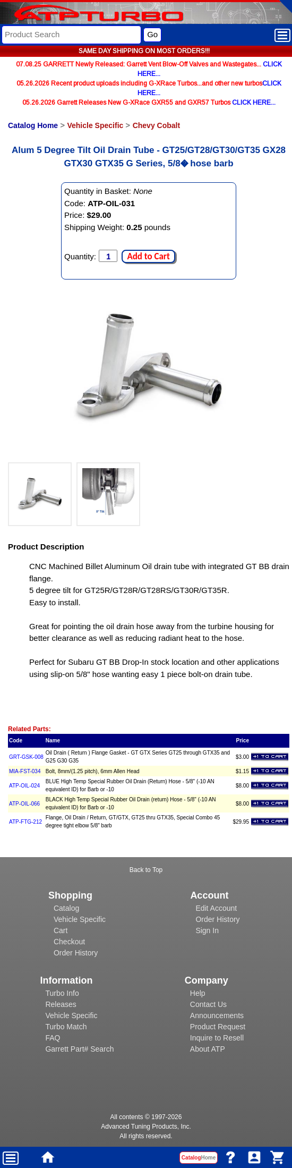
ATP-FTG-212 (25, 822)
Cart (60, 930)
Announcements (217, 1015)
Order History (76, 953)
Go (152, 34)
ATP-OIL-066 (24, 804)
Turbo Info (62, 993)
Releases (60, 1004)
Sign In (207, 930)
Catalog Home (33, 125)
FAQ (52, 1038)
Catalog (66, 908)
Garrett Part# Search (79, 1049)
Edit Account (216, 908)
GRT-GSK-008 (26, 757)
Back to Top (146, 870)
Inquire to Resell (217, 1038)
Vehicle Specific (95, 125)
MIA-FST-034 (24, 771)
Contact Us (208, 1004)
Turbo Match (66, 1026)
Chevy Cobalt (156, 125)
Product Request (217, 1026)
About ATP (207, 1049)
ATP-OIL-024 (24, 786)
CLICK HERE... (254, 102)
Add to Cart (148, 256)
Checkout (69, 941)
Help (197, 993)
